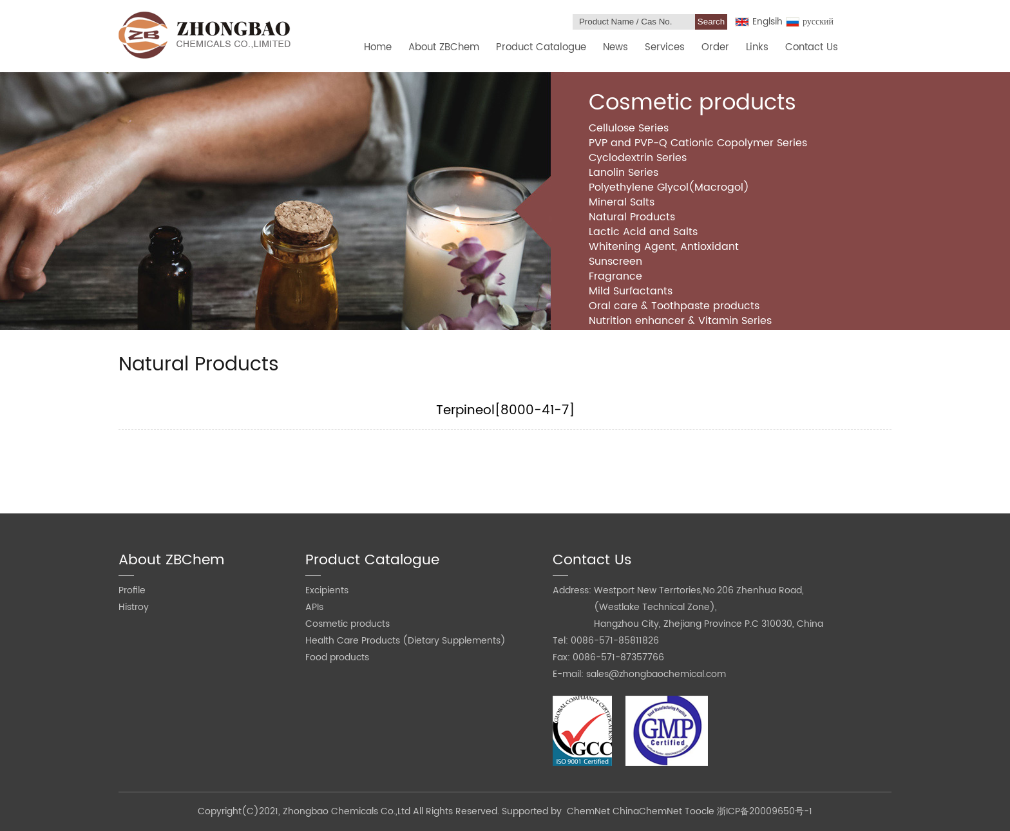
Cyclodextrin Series (638, 157)
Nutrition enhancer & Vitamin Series (680, 320)
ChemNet (588, 811)
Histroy (134, 607)
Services (665, 47)
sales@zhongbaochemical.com (656, 674)
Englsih (759, 21)
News (615, 47)
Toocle (699, 811)
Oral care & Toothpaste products (674, 306)
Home (378, 47)
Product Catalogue (541, 47)
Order (715, 47)
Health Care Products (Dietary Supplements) (405, 640)
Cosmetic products (347, 623)
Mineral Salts (621, 202)
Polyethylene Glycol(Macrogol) (669, 187)
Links (757, 47)
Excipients (326, 590)
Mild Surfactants (630, 291)
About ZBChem (443, 47)
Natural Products (632, 217)
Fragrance (615, 276)
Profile (132, 590)
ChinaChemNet (647, 811)
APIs (314, 607)
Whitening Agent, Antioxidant (664, 246)
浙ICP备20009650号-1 (764, 811)
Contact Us (811, 47)
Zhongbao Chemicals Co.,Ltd (348, 811)
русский (810, 21)
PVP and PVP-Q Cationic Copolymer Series (698, 143)
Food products (337, 657)
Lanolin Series (623, 172)
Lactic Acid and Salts (643, 232)
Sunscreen (615, 261)
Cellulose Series (629, 128)
